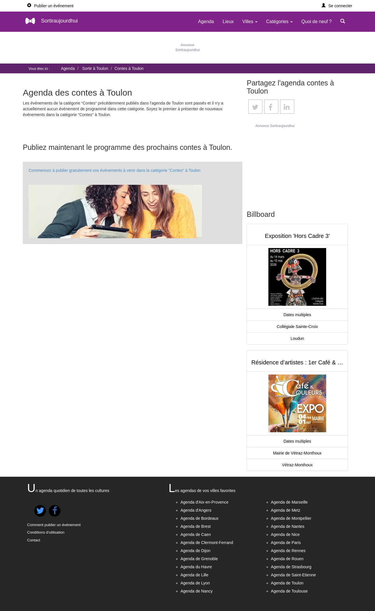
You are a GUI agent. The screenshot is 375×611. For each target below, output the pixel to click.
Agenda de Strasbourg (291, 567)
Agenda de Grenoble (199, 558)
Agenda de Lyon (195, 583)
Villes (249, 21)
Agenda (206, 21)
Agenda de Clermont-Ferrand (207, 542)
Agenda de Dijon (196, 550)
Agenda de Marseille (289, 502)
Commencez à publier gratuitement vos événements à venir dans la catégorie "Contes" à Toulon (115, 170)
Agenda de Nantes (288, 526)
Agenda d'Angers (196, 510)
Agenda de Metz (285, 510)
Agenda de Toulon (287, 583)
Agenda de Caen (196, 534)
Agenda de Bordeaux (200, 518)
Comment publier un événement (54, 525)
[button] (337, 6)
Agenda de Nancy (197, 591)
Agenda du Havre (196, 567)
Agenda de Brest (196, 526)
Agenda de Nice (285, 534)
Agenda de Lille (195, 575)
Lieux (228, 21)
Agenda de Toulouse (289, 591)
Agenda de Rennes (288, 550)
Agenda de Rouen (287, 558)
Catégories (279, 21)
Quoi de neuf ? (316, 21)
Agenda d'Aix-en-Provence (205, 502)
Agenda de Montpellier (291, 518)
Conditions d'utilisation (45, 532)
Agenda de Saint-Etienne (293, 575)
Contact (33, 540)
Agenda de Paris (286, 542)
